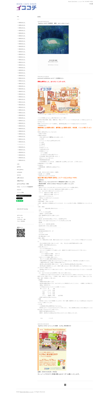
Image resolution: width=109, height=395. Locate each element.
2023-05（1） (22, 70)
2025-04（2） (22, 38)
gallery (19, 166)
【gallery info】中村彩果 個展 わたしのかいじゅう (53, 23)
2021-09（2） (22, 104)
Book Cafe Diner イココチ (27, 392)
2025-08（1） (22, 33)
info (18, 19)
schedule (19, 172)
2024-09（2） (22, 46)
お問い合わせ (20, 177)
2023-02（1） (22, 75)
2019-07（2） (22, 149)
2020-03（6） (22, 128)
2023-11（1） (22, 62)
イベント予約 (20, 192)
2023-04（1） (22, 72)
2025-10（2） (22, 27)
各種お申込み (20, 180)
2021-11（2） (22, 101)
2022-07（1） (22, 91)
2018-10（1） (22, 160)
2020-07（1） (22, 120)
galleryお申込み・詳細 (23, 183)
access (19, 175)
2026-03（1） (22, 22)
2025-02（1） (22, 43)
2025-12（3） (22, 25)
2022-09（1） (22, 86)
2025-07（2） (22, 35)
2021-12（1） (22, 99)
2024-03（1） (22, 54)
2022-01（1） (22, 96)
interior (19, 189)
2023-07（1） (22, 64)
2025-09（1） (22, 30)
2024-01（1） (22, 56)
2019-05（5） (22, 154)
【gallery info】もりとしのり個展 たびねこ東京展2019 (54, 325)
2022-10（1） (22, 83)
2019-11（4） (22, 139)
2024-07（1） (22, 51)
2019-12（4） (22, 136)
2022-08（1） (22, 88)
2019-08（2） (22, 147)
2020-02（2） (22, 131)
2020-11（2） (22, 112)
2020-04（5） (22, 125)
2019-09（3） (22, 144)
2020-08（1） (22, 117)
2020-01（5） (22, 133)
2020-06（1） (22, 123)
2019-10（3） (22, 141)
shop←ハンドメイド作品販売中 (25, 186)
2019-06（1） (22, 152)
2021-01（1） (22, 107)
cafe (18, 164)
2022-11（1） (22, 80)
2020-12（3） (22, 109)
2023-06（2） (22, 67)
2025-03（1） (22, 41)
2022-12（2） (22, 78)
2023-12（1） (22, 59)
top (18, 16)
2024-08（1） (22, 48)
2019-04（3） (22, 157)
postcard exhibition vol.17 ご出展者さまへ (51, 78)
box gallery (20, 169)
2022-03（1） (22, 94)
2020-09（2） (22, 115)
